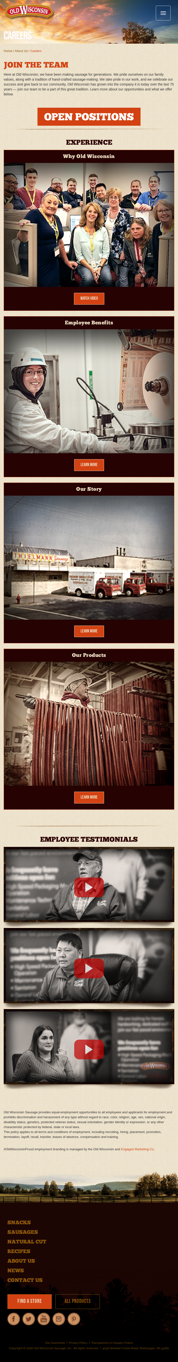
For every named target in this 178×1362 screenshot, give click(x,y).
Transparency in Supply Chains (112, 1343)
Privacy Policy (78, 1343)
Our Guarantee (55, 1343)
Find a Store (30, 1301)
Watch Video (89, 298)
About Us (21, 51)
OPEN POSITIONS (89, 118)
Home (8, 51)
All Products (78, 1301)
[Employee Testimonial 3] (89, 1049)
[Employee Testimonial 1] (89, 887)
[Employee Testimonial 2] (89, 968)
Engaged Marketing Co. (138, 1149)
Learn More (89, 465)
